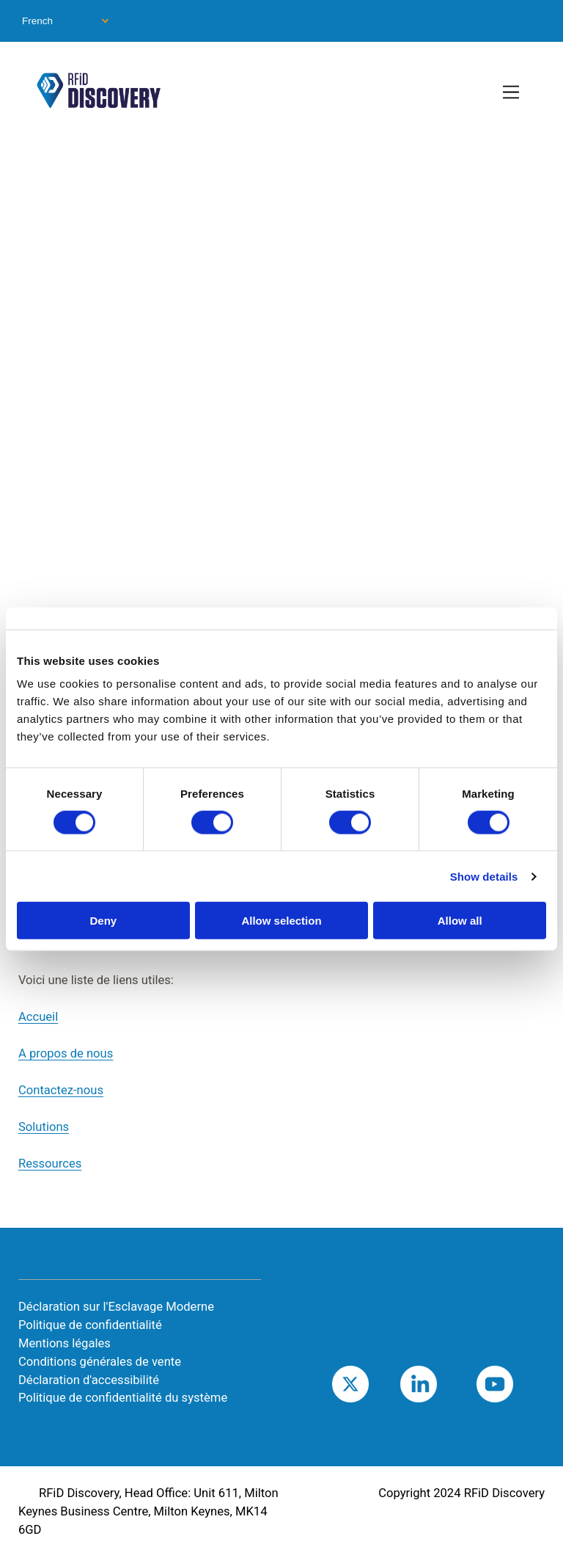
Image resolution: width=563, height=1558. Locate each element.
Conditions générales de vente (99, 1362)
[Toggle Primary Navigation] (512, 93)
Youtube (517, 1384)
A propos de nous (65, 1053)
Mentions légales (64, 1343)
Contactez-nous (60, 1090)
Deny (103, 920)
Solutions (43, 1127)
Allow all (460, 920)
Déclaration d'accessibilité (88, 1380)
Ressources (49, 1164)
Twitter (369, 1384)
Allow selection (281, 920)
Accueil (38, 1017)
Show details (484, 876)
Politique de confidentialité (90, 1325)
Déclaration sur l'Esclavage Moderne (116, 1307)
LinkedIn (441, 1384)
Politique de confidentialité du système (122, 1398)
